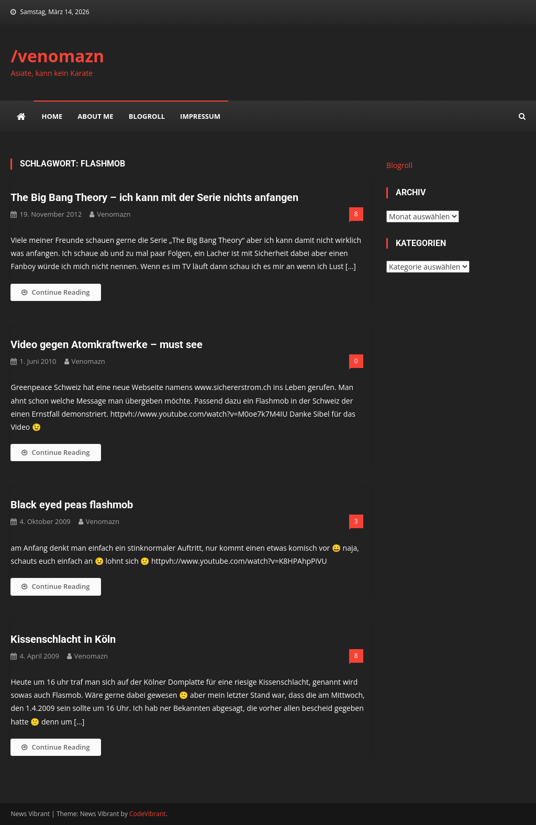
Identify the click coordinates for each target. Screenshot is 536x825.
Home (51, 116)
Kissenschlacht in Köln (63, 639)
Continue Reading (55, 292)
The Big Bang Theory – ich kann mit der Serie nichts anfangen (154, 197)
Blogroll (147, 116)
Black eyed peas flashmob (71, 504)
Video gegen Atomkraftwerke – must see (106, 344)
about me (95, 116)
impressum (200, 116)
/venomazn (57, 55)
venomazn (113, 214)
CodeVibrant (147, 813)
